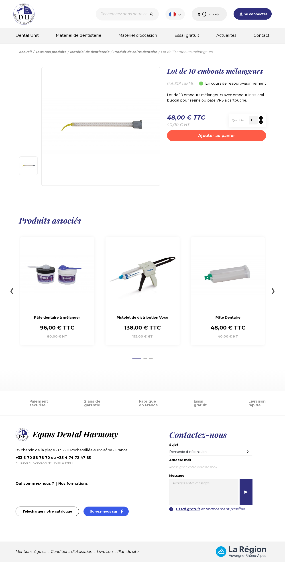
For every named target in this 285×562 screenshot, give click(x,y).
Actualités (226, 35)
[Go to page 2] (145, 358)
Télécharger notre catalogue (47, 511)
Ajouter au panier (216, 135)
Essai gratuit (187, 35)
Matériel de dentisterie (78, 35)
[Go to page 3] (151, 358)
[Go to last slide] (11, 291)
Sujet (173, 445)
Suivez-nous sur (109, 511)
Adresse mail (180, 460)
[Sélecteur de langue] (176, 14)
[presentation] (225, 520)
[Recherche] (127, 14)
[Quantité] (253, 120)
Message (176, 476)
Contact (261, 35)
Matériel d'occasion (137, 35)
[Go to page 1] (136, 358)
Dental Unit (27, 35)
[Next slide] (273, 291)
